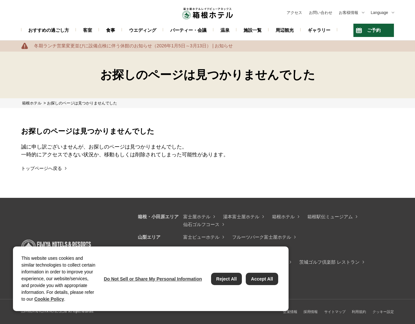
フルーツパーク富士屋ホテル (261, 237)
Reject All (226, 279)
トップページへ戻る (41, 168)
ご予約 (374, 30)
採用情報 (310, 312)
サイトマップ (335, 312)
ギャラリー (319, 30)
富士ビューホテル (201, 237)
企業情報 (290, 312)
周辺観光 (285, 30)
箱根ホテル (283, 216)
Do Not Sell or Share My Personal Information (153, 279)
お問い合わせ (320, 12)
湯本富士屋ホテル (241, 216)
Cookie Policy (49, 299)
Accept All (262, 279)
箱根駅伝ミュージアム (330, 216)
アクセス (294, 12)
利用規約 (359, 312)
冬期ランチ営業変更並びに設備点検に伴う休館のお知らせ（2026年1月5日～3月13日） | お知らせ (133, 45)
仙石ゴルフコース (201, 224)
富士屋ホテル (196, 216)
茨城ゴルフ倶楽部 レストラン (329, 262)
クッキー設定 (383, 312)
